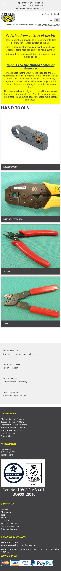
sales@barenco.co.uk (35, 8)
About (4, 517)
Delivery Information (10, 526)
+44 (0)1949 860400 (34, 5)
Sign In (57, 14)
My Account (47, 14)
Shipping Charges (9, 529)
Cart (3, 515)
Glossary (5, 520)
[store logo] (8, 16)
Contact (4, 509)
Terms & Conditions (10, 523)
